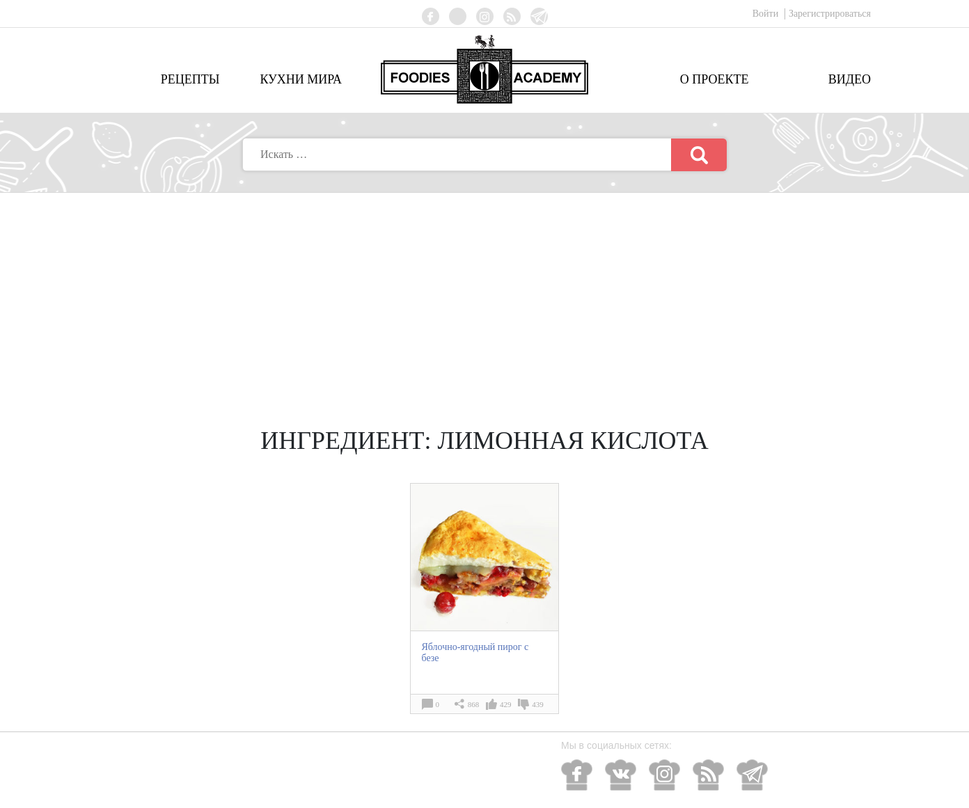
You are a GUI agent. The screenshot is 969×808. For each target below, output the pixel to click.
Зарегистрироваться (830, 13)
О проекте (714, 79)
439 (538, 704)
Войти (767, 13)
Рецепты (190, 79)
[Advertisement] (484, 297)
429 (506, 704)
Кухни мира (301, 79)
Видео (849, 79)
